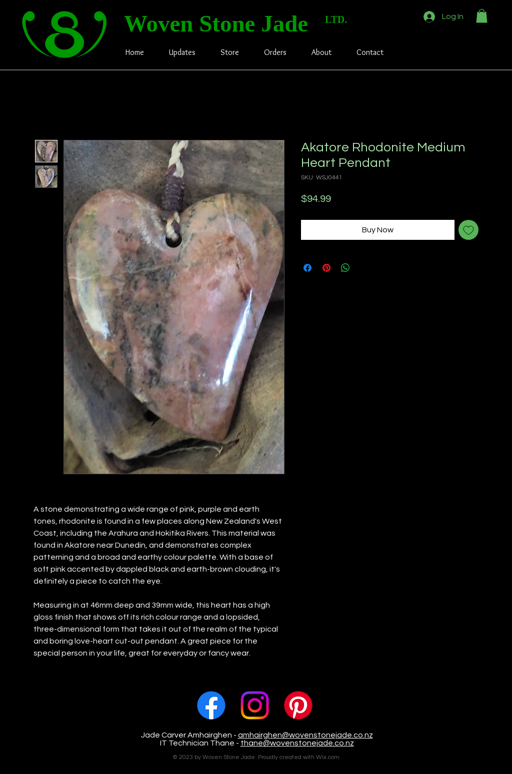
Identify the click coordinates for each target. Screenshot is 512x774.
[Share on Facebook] (308, 268)
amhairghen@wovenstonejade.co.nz (305, 735)
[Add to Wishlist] (468, 230)
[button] (482, 15)
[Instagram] (255, 705)
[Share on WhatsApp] (346, 268)
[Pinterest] (298, 705)
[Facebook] (211, 705)
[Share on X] (364, 268)
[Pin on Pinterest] (326, 268)
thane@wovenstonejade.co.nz (297, 743)
